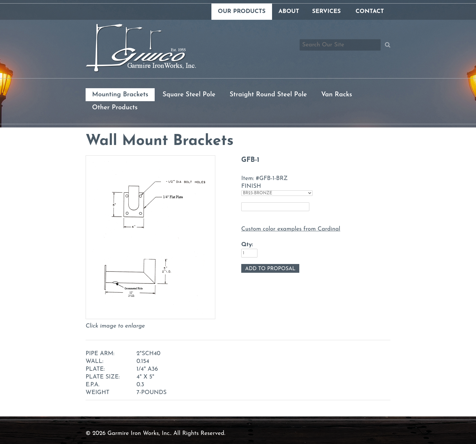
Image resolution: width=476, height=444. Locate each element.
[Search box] (340, 45)
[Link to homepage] (141, 71)
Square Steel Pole (188, 94)
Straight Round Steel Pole (268, 94)
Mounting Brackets (120, 94)
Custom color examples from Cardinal (290, 229)
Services (326, 11)
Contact (370, 11)
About (289, 11)
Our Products (242, 11)
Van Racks (336, 94)
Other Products (114, 107)
